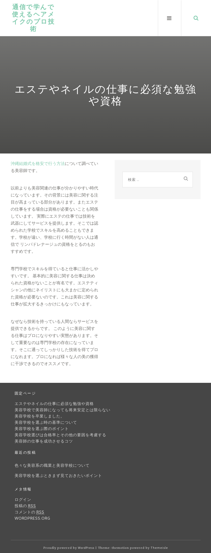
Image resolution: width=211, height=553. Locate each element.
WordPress (86, 548)
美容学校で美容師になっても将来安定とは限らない (62, 410)
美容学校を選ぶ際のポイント (42, 428)
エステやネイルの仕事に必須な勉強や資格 (54, 403)
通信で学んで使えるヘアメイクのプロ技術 (33, 18)
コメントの (29, 512)
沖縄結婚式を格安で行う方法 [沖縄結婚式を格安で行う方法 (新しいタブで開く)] (38, 163)
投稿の (25, 505)
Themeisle (159, 548)
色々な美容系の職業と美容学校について (52, 465)
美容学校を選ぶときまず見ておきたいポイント (58, 475)
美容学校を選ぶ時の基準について (46, 422)
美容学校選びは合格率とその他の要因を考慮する (60, 435)
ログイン (23, 499)
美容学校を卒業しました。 (40, 416)
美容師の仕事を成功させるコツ (44, 441)
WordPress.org (32, 518)
